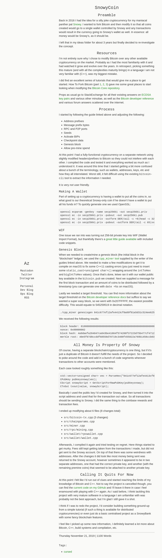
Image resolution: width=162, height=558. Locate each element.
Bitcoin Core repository (105, 88)
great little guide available (121, 239)
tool (109, 259)
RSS (26, 297)
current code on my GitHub (90, 489)
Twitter (26, 274)
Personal (26, 286)
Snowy (77, 24)
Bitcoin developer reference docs (106, 297)
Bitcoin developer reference (137, 98)
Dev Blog (26, 290)
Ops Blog (26, 293)
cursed (68, 553)
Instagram (26, 278)
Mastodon (26, 270)
